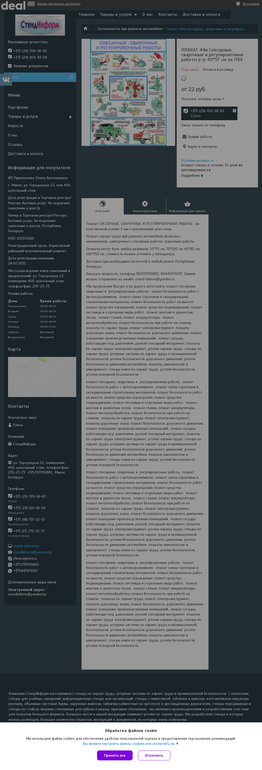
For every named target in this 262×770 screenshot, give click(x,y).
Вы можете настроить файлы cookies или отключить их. (129, 744)
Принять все (115, 755)
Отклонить (154, 755)
